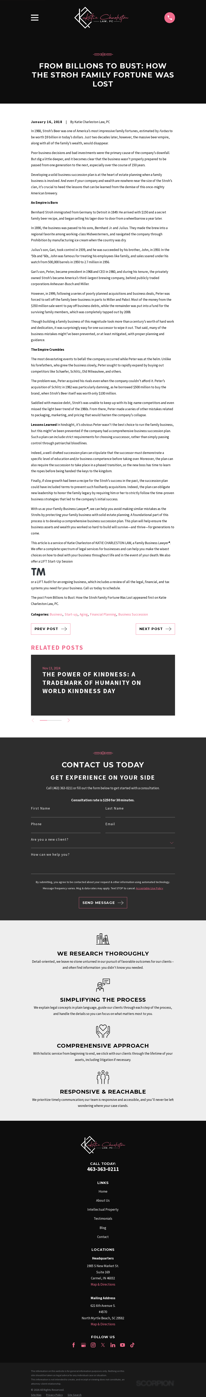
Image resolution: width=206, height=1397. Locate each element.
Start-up (71, 614)
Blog (103, 1228)
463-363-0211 (103, 1169)
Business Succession (133, 614)
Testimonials (103, 1218)
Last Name (114, 808)
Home (103, 1191)
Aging (84, 614)
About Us (103, 1200)
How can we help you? (50, 854)
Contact (103, 1237)
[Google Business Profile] (83, 1345)
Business (56, 614)
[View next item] (70, 720)
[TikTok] (132, 1345)
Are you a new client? (50, 839)
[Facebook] (73, 1345)
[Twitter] (103, 1345)
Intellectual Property (102, 1209)
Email (110, 824)
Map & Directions (103, 1284)
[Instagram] (93, 1345)
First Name (40, 808)
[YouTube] (122, 1345)
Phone (36, 824)
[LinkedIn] (112, 1345)
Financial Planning (103, 614)
